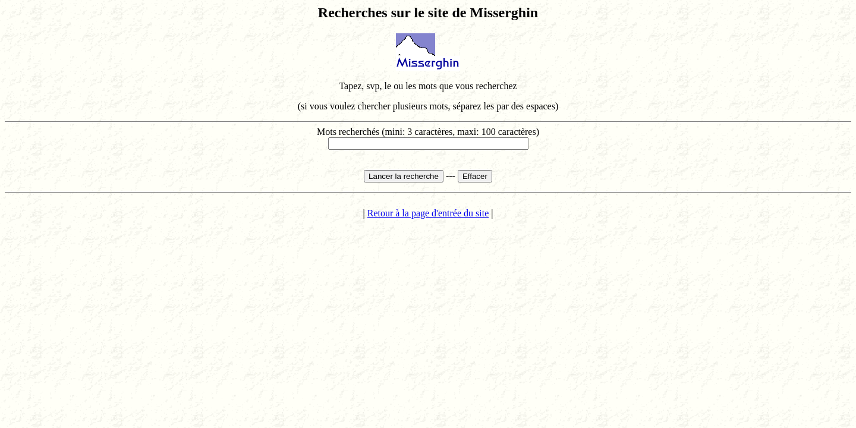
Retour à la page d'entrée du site (428, 213)
